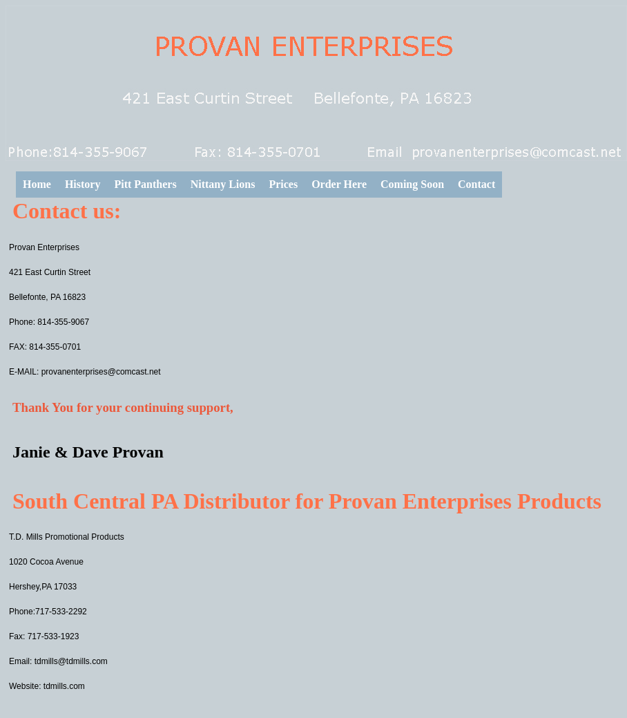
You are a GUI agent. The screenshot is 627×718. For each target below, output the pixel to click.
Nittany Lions (223, 184)
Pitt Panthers (145, 184)
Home (37, 184)
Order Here (339, 184)
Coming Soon (412, 184)
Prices (283, 184)
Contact (476, 184)
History (83, 184)
